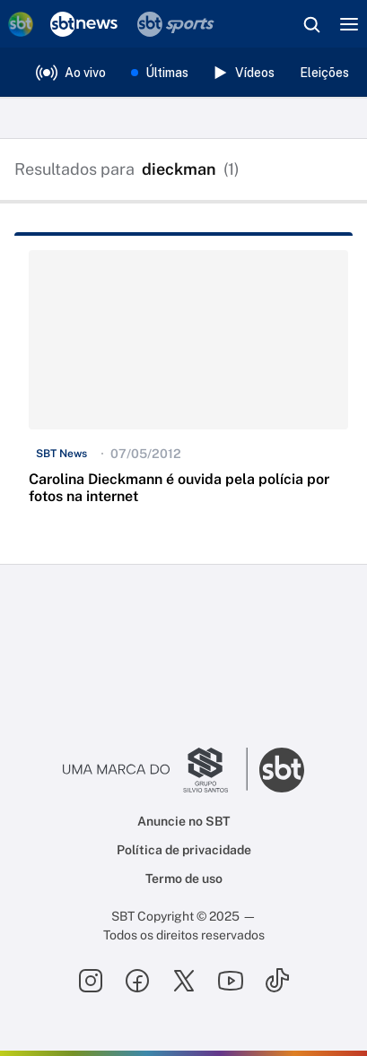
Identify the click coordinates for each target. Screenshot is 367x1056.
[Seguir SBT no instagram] (90, 980)
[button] (188, 385)
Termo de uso (184, 878)
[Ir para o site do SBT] (281, 770)
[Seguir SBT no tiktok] (277, 980)
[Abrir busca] (311, 24)
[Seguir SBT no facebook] (137, 980)
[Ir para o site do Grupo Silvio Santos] (155, 770)
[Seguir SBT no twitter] (184, 980)
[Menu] (349, 24)
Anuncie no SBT (183, 821)
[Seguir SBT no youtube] (230, 980)
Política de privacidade (184, 850)
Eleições (324, 72)
